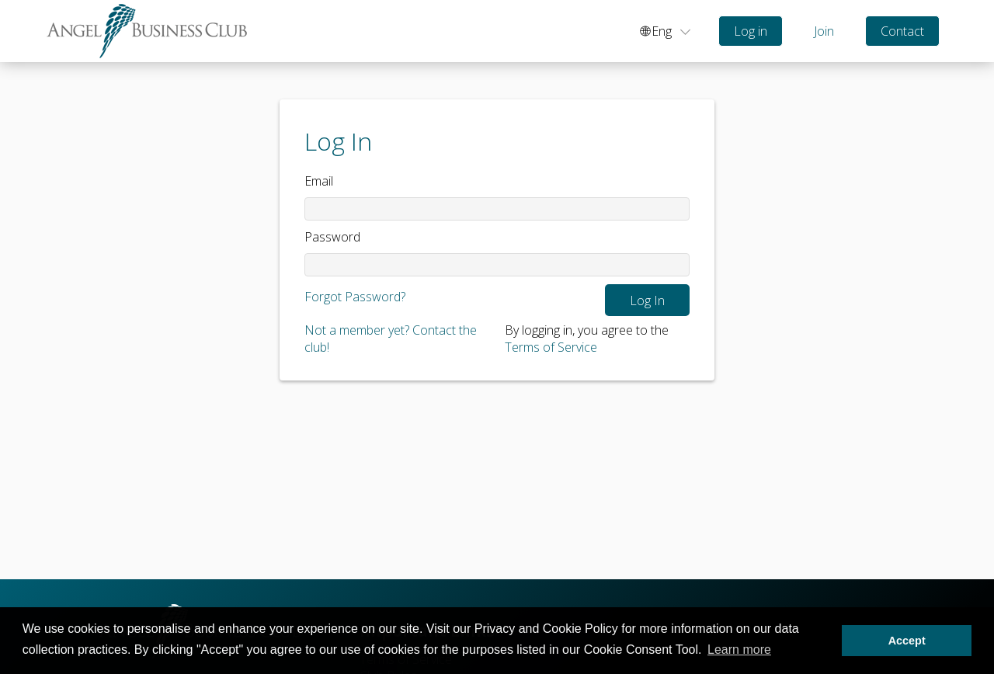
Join (824, 31)
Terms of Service (551, 347)
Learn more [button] (739, 649)
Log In (647, 300)
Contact (902, 31)
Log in (750, 31)
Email (318, 180)
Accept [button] (907, 640)
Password (332, 236)
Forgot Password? (354, 296)
